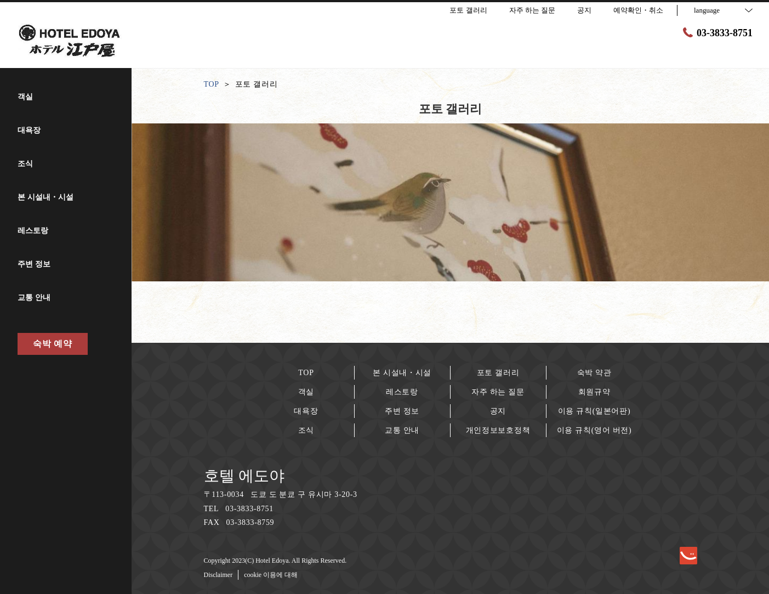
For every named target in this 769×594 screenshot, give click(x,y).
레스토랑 (402, 392)
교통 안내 (402, 430)
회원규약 (594, 392)
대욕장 (306, 411)
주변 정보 (402, 411)
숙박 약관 (594, 373)
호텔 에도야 (244, 475)
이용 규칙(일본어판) (594, 411)
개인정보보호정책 (498, 430)
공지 (498, 411)
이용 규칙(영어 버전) (594, 430)
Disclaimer (218, 575)
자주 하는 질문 (498, 392)
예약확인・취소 (638, 10)
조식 (306, 430)
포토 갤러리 (498, 373)
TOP (306, 373)
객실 (306, 392)
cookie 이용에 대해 (271, 575)
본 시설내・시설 (402, 373)
